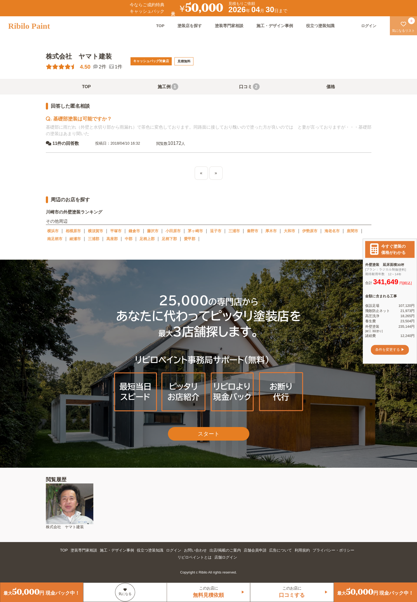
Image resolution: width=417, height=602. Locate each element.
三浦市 (234, 231)
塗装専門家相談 (229, 25)
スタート (208, 434)
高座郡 (112, 239)
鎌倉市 (134, 231)
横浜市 (53, 231)
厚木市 (271, 231)
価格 (330, 86)
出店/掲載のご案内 (225, 550)
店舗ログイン (225, 557)
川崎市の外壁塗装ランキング (74, 212)
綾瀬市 (75, 239)
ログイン (173, 550)
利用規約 (302, 550)
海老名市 (332, 231)
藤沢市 (152, 231)
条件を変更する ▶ (390, 350)
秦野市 (252, 231)
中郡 (128, 239)
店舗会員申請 (255, 550)
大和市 (289, 231)
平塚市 (116, 231)
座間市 (352, 231)
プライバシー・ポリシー (333, 550)
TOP (160, 25)
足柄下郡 (169, 239)
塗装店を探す (189, 25)
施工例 (168, 86)
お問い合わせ (195, 550)
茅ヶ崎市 (195, 231)
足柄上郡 (147, 239)
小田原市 (173, 231)
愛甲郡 (189, 239)
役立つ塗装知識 (320, 25)
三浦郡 (93, 239)
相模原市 (73, 231)
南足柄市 (54, 239)
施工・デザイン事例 (274, 25)
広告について (280, 550)
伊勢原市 (309, 231)
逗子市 (215, 231)
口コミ (249, 86)
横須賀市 (95, 231)
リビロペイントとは (194, 557)
